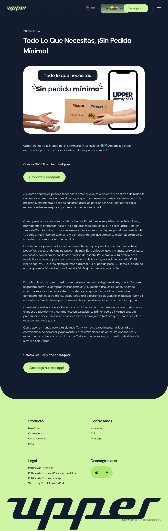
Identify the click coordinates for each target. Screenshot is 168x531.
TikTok (94, 433)
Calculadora (35, 433)
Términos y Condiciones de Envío (46, 483)
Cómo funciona (37, 438)
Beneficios (34, 428)
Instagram (96, 428)
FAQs (31, 444)
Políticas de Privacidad (40, 468)
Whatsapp (96, 438)
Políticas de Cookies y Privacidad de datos (52, 473)
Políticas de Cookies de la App (45, 478)
